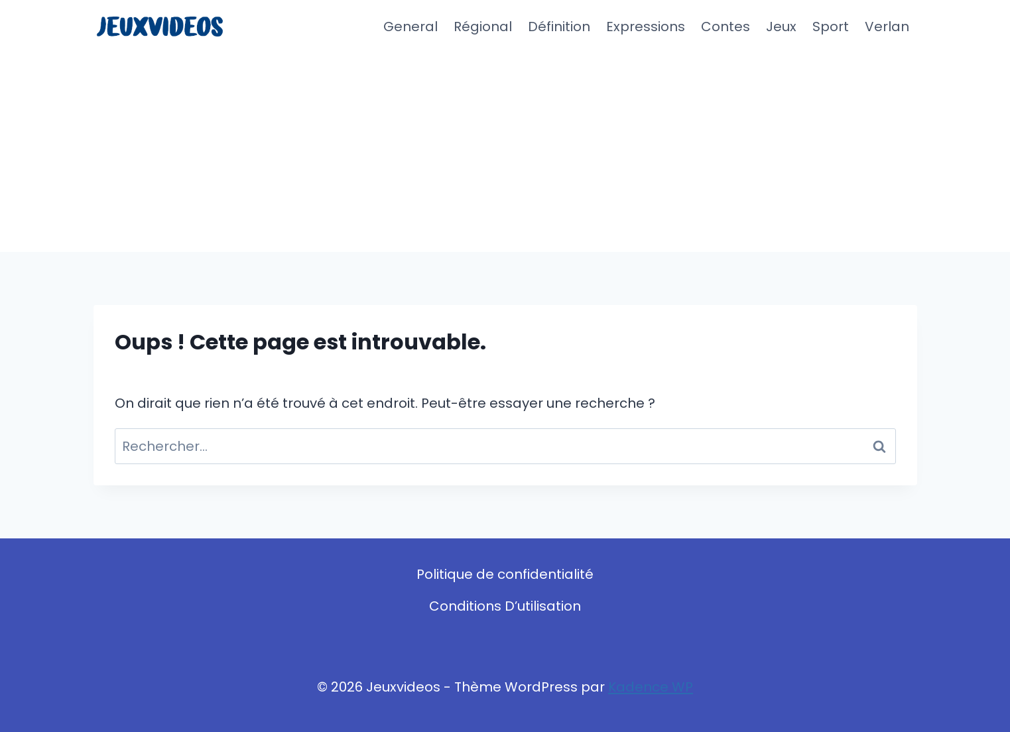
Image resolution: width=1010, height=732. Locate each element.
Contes (725, 26)
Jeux (781, 26)
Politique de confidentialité (505, 574)
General (410, 26)
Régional (483, 26)
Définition (559, 26)
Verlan (887, 26)
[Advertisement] (505, 152)
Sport (830, 26)
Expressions (645, 26)
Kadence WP (650, 687)
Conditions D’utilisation (505, 606)
